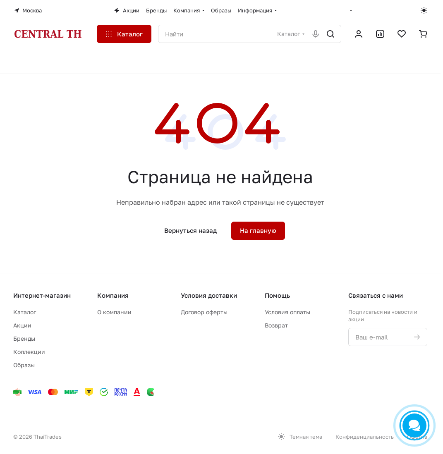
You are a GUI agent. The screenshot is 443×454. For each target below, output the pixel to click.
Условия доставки (209, 295)
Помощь (277, 295)
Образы (24, 364)
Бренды (24, 338)
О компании (114, 311)
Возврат (276, 325)
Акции (22, 325)
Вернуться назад (190, 230)
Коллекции (29, 351)
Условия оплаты (287, 311)
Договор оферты (204, 311)
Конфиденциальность (364, 436)
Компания (113, 295)
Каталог (24, 311)
